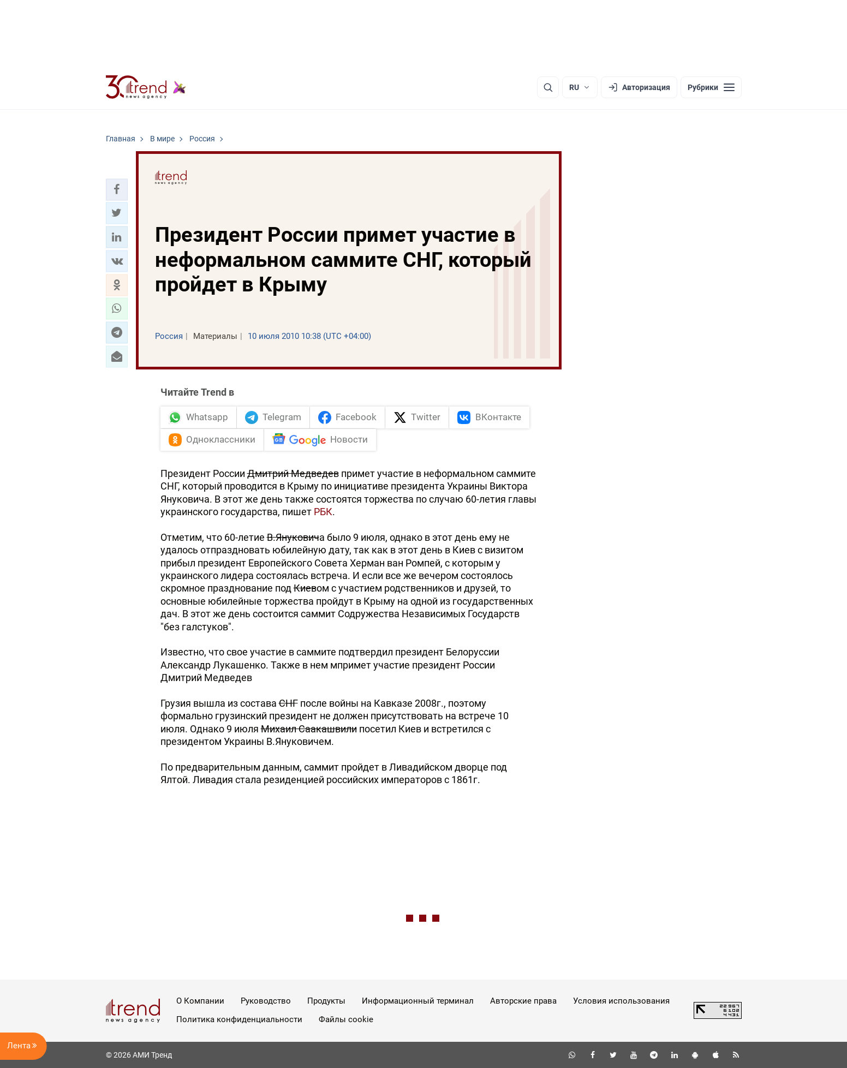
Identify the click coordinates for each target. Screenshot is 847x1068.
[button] (116, 189)
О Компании (200, 1001)
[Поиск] (548, 87)
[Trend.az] (146, 87)
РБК (323, 511)
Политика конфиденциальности (239, 1019)
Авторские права (523, 1001)
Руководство (266, 1001)
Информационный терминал (418, 1001)
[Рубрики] (711, 87)
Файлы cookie (346, 1019)
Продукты (326, 1001)
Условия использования (621, 1001)
